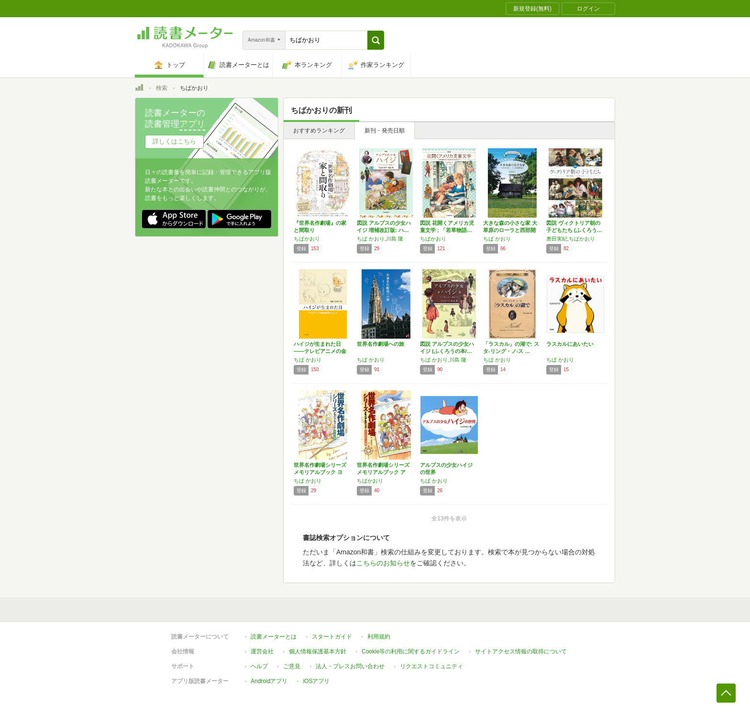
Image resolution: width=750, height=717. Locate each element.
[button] (375, 40)
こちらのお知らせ (383, 563)
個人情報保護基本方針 (317, 651)
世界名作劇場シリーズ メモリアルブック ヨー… (320, 472)
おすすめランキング (319, 130)
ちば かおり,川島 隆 (380, 239)
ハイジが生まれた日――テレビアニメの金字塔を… (320, 351)
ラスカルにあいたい (570, 344)
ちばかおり (307, 239)
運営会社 (262, 651)
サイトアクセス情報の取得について (521, 651)
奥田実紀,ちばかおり (570, 239)
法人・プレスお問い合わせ (350, 666)
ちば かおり (497, 239)
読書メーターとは (274, 637)
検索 (161, 88)
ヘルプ (259, 666)
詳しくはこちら (174, 141)
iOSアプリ (316, 681)
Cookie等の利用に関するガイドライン (411, 651)
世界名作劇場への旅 (380, 344)
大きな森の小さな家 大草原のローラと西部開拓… (510, 230)
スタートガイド (332, 637)
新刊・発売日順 (384, 130)
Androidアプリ (269, 681)
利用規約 (378, 637)
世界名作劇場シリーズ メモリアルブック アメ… (383, 472)
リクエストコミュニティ (431, 666)
